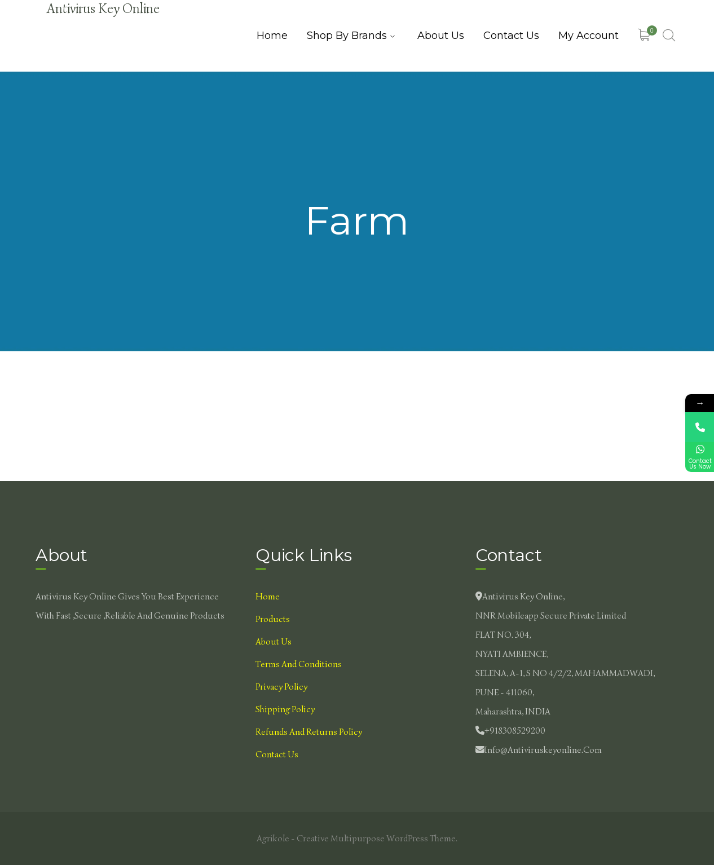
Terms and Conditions (298, 664)
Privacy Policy (281, 686)
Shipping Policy (285, 709)
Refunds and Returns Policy (308, 732)
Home (267, 596)
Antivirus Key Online (103, 8)
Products (272, 619)
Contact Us (276, 754)
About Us (273, 641)
